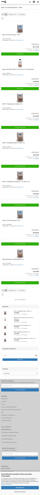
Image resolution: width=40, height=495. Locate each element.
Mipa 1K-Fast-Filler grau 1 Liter (11, 35)
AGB (2, 412)
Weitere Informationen (20, 491)
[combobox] (12, 14)
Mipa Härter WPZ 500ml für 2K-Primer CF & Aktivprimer (18, 69)
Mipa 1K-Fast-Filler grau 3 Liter (11, 220)
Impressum (3, 401)
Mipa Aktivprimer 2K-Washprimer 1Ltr (13, 259)
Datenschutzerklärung (6, 484)
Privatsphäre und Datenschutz (8, 415)
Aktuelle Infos (4, 398)
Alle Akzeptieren (20, 487)
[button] (2, 14)
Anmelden (20, 359)
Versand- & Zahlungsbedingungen (9, 407)
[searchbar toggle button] (30, 2)
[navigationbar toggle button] (38, 2)
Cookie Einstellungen (6, 420)
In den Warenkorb (20, 127)
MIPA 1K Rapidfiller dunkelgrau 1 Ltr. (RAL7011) (16, 181)
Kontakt (3, 404)
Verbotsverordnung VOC (6, 417)
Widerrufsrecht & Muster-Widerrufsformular (11, 409)
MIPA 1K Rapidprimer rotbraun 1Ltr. (12, 104)
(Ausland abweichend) (18, 40)
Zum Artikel (20, 54)
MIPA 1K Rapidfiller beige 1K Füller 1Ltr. (13, 143)
